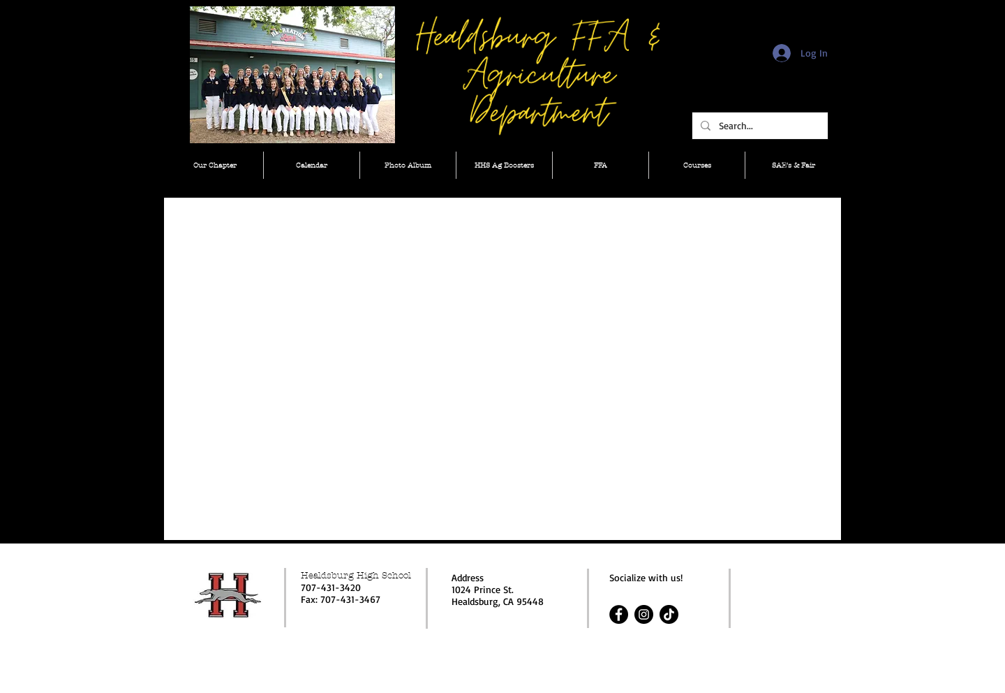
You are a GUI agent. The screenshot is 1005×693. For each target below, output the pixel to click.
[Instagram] (643, 614)
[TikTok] (669, 614)
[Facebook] (618, 614)
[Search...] (758, 125)
